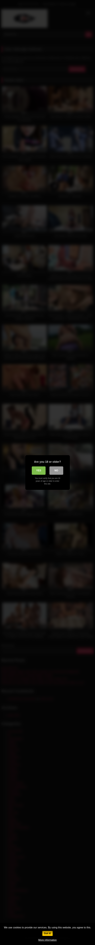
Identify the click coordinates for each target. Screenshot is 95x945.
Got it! (47, 933)
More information (47, 940)
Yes (38, 470)
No (56, 470)
